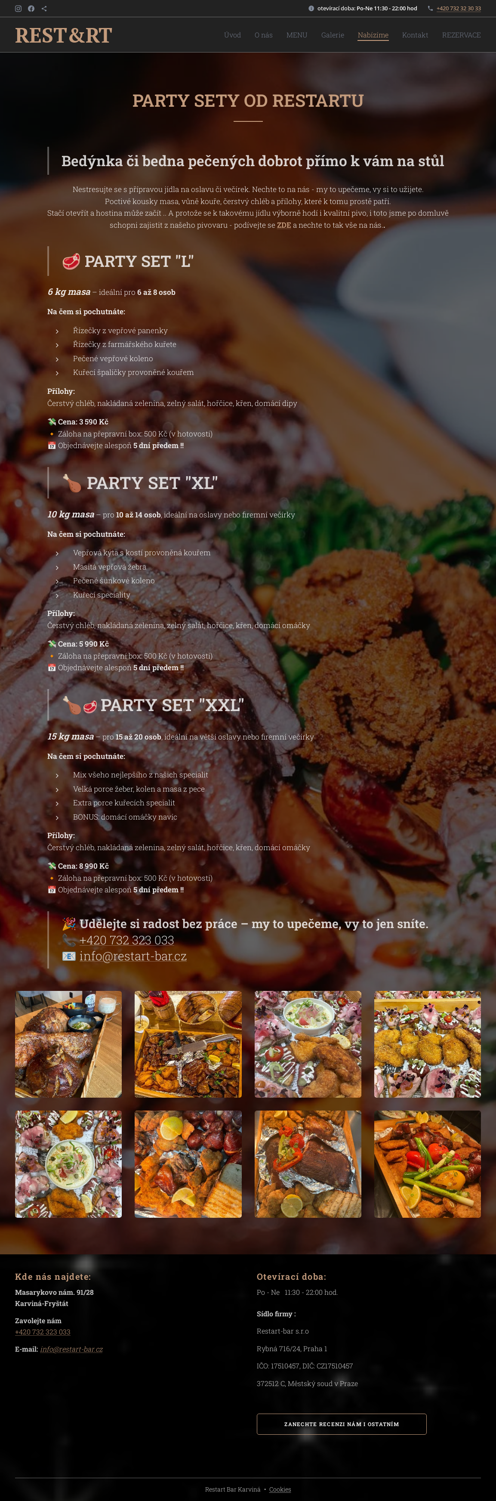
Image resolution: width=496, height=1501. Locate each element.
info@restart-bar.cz (133, 956)
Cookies (280, 1489)
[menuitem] (256, 35)
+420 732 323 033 (127, 940)
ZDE (284, 225)
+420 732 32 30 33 (459, 8)
